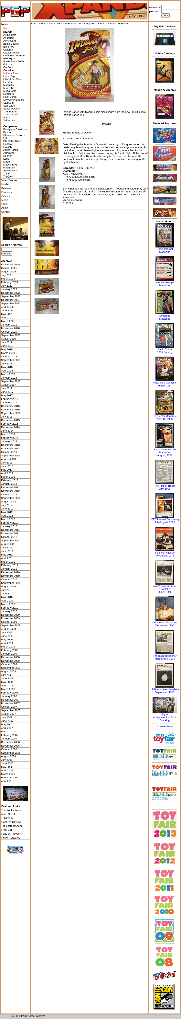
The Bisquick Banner (164, 655)
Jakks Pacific (10, 149)
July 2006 (6, 759)
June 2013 (7, 466)
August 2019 (8, 338)
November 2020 (10, 328)
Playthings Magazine (164, 382)
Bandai (7, 132)
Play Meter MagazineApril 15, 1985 (165, 417)
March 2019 (8, 352)
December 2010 (10, 572)
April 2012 (7, 515)
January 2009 (9, 653)
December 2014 (10, 427)
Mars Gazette (9, 814)
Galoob (7, 146)
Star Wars (9, 105)
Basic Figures (87, 23)
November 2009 (10, 618)
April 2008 (7, 685)
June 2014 (7, 430)
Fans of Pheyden (11, 833)
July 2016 (6, 416)
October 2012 (9, 494)
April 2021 (7, 317)
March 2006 (8, 774)
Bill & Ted (8, 46)
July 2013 (6, 462)
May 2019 (7, 349)
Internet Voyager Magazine (164, 284)
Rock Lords (9, 96)
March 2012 (8, 519)
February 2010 (9, 607)
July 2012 (6, 505)
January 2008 (9, 696)
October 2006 (9, 749)
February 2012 (9, 522)
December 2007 (10, 699)
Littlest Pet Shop (12, 79)
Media (4, 200)
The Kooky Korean (12, 810)
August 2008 (8, 671)
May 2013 (7, 469)
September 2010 (11, 582)
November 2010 (10, 575)
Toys (33, 23)
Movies (5, 184)
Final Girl (6, 829)
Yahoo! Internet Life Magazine (165, 451)
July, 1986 (164, 488)
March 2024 (8, 278)
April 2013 (7, 473)
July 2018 (6, 363)
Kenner (7, 155)
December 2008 (10, 657)
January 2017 (9, 402)
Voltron (7, 117)
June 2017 (7, 391)
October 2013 (9, 452)
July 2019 (6, 342)
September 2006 (11, 752)
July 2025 (6, 275)
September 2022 (11, 296)
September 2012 (11, 498)
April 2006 (7, 770)
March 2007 (8, 731)
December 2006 (10, 742)
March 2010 (8, 604)
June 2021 (7, 310)
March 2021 (8, 321)
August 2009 (8, 628)
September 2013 (11, 455)
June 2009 (7, 636)
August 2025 (8, 271)
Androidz (8, 37)
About (4, 207)
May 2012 (7, 512)
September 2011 (11, 540)
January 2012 (9, 526)
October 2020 (9, 331)
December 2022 (10, 292)
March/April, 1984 (165, 658)
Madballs (8, 85)
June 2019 (7, 345)
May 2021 (7, 314)
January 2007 (9, 738)
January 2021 (9, 324)
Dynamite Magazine (164, 317)
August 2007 (8, 713)
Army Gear (9, 40)
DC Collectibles (12, 141)
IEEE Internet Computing (165, 519)
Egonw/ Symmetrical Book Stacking (165, 717)
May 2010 (7, 597)
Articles (5, 196)
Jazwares (8, 152)
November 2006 (10, 745)
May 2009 (7, 639)
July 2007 (6, 717)
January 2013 (9, 483)
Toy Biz (7, 173)
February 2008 (9, 692)
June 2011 (7, 551)
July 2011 (6, 547)
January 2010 (9, 611)
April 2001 (7, 781)
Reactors (8, 93)
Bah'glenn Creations (15, 129)
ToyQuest (8, 176)
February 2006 (9, 777)
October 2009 (9, 621)
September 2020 (11, 335)
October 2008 (9, 664)
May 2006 (7, 766)
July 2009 (6, 632)
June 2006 (7, 763)
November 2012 (10, 490)
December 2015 (10, 420)
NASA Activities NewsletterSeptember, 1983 (165, 691)
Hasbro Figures (67, 23)
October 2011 (9, 536)
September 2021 (11, 303)
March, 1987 (165, 385)
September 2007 (11, 710)
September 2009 (11, 625)
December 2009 (10, 614)
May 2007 (7, 724)
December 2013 (10, 444)
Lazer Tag (9, 76)
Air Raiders (9, 34)
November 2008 (10, 660)
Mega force (9, 90)
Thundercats (10, 111)
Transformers (11, 114)
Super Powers (11, 108)
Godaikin (8, 70)
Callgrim (8, 49)
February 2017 (9, 398)
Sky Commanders (13, 99)
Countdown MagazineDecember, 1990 (164, 624)
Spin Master (10, 170)
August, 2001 (164, 455)
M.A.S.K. (8, 87)
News (4, 24)
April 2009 (7, 643)
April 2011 (7, 558)
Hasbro (7, 144)
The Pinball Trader (164, 485)
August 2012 (8, 501)
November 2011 (10, 533)
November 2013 (10, 448)
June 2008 (7, 678)
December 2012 (10, 487)
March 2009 (8, 646)
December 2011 (10, 529)
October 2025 (9, 268)
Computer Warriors (14, 55)
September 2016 (11, 413)
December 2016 (10, 406)
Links (4, 203)
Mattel (6, 161)
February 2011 (9, 565)
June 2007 (7, 720)
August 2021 (8, 306)
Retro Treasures (10, 837)
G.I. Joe (8, 64)
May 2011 (7, 554)
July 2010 (6, 590)
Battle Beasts (11, 43)
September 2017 (11, 381)
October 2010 (9, 579)
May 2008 (7, 682)
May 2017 (7, 395)
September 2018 (11, 360)
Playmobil (9, 167)
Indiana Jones (47, 23)
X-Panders (9, 120)
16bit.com (7, 818)
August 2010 (8, 586)
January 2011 (9, 568)
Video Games (9, 180)
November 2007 (10, 703)
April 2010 (7, 600)
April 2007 (7, 728)
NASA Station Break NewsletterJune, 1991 (164, 589)
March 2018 (8, 374)
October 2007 (9, 706)
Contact (5, 211)
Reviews (6, 188)
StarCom (8, 102)
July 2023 (6, 285)
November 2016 (10, 409)
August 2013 (8, 459)
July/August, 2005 (165, 522)
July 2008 (6, 674)
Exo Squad (9, 58)
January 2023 (9, 289)
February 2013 (9, 480)
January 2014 (9, 441)
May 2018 (7, 367)
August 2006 (8, 756)
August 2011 (8, 544)
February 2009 (9, 650)
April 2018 (7, 370)
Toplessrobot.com (11, 825)
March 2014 (8, 434)
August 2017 (8, 384)
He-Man (8, 82)
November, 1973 (164, 555)
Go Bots (8, 67)
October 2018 (9, 356)
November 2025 (10, 264)
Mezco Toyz (10, 164)
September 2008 (11, 667)
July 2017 (6, 388)
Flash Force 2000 (13, 61)
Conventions (165, 726)
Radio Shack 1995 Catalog (164, 351)
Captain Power (11, 52)
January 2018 (9, 377)
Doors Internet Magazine (165, 250)
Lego (6, 158)
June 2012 (7, 508)
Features (6, 192)
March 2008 (8, 689)
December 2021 (10, 299)
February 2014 (9, 437)
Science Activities (165, 552)
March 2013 (8, 476)
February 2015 (9, 423)
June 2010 (7, 593)
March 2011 (8, 561)
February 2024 (9, 282)
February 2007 (9, 735)
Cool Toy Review (11, 821)
